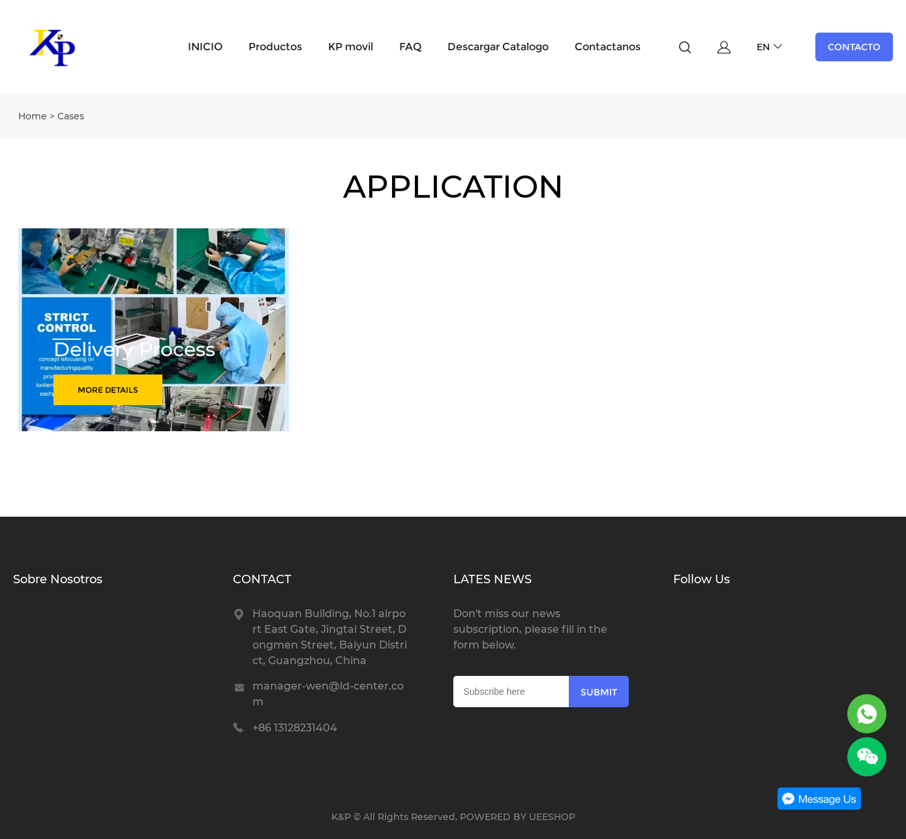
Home (32, 116)
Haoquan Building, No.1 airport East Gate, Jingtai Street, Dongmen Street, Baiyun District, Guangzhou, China (329, 637)
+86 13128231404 (294, 728)
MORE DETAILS (108, 390)
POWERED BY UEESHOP (517, 817)
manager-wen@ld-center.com (328, 694)
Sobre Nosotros (57, 579)
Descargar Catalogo (498, 46)
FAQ (410, 46)
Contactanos (608, 46)
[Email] (511, 691)
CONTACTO (854, 47)
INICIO (205, 46)
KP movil (350, 46)
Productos (275, 46)
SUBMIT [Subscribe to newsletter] (599, 692)
